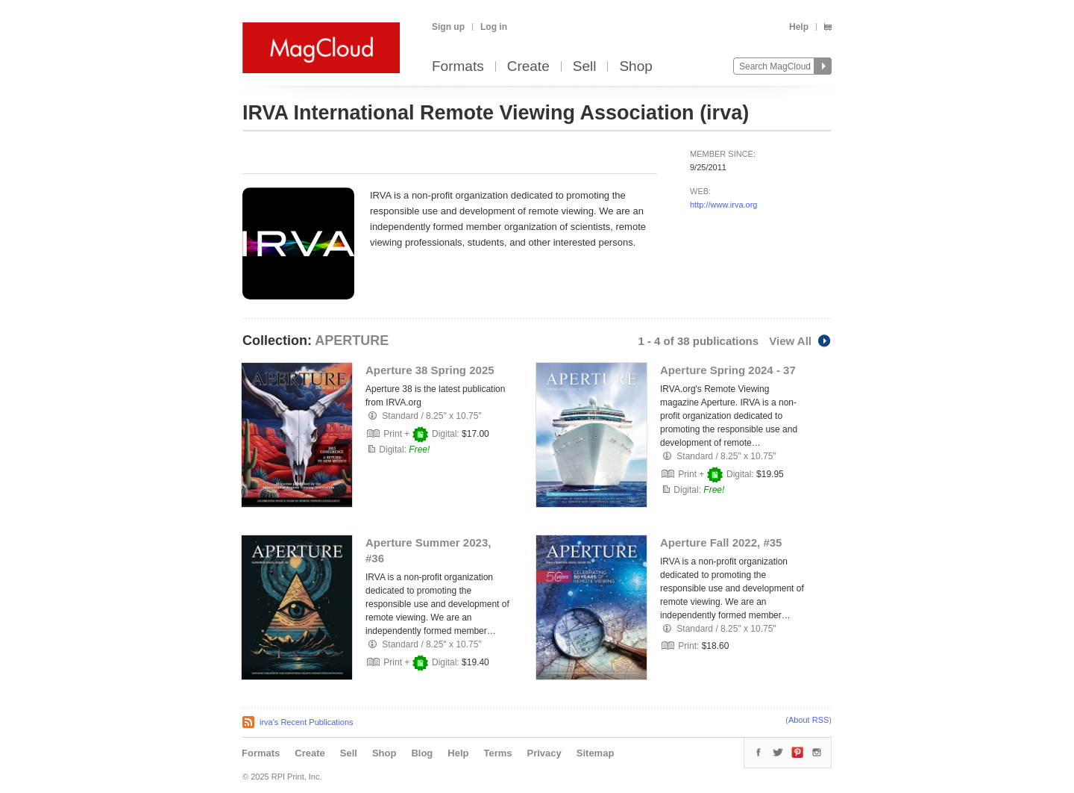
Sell (585, 67)
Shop (635, 67)
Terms (497, 753)
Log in (493, 27)
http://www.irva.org (723, 204)
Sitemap (596, 753)
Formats (458, 67)
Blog (422, 753)
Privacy (544, 753)
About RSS (808, 719)
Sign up (448, 27)
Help (798, 27)
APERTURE (352, 340)
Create (528, 67)
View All (800, 341)
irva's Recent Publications (307, 722)
